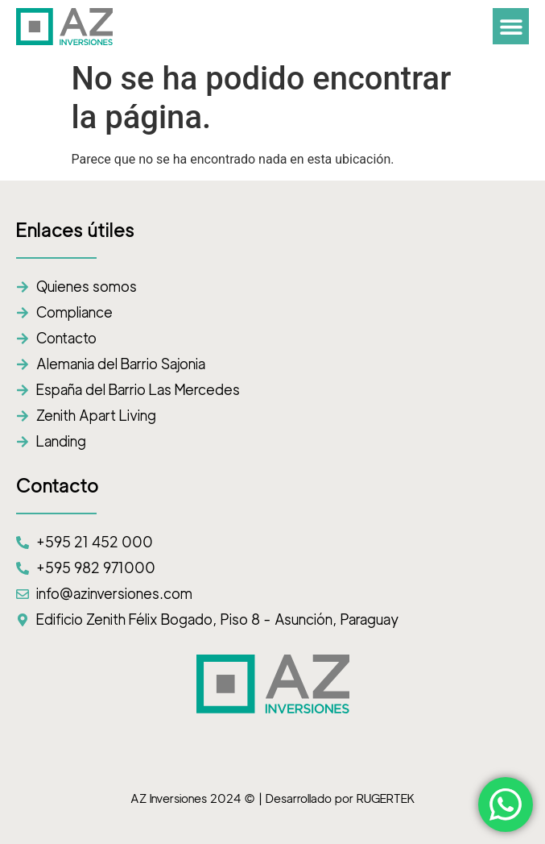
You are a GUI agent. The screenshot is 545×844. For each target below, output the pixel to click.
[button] (511, 26)
